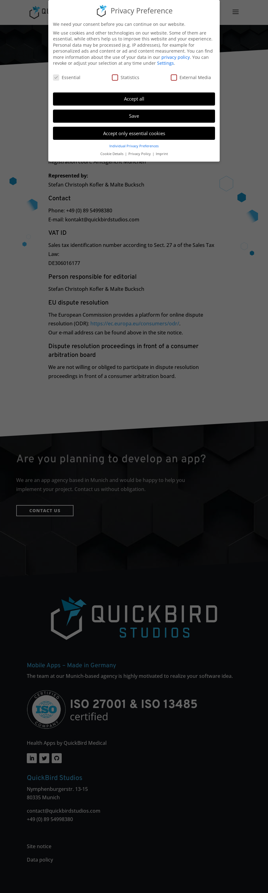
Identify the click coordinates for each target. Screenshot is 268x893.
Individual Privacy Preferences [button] (134, 145)
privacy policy (175, 56)
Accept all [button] (134, 98)
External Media (191, 77)
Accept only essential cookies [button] (134, 132)
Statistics (125, 77)
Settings (165, 62)
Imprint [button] (162, 153)
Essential (66, 77)
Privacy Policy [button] (140, 153)
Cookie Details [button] (112, 153)
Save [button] (134, 115)
